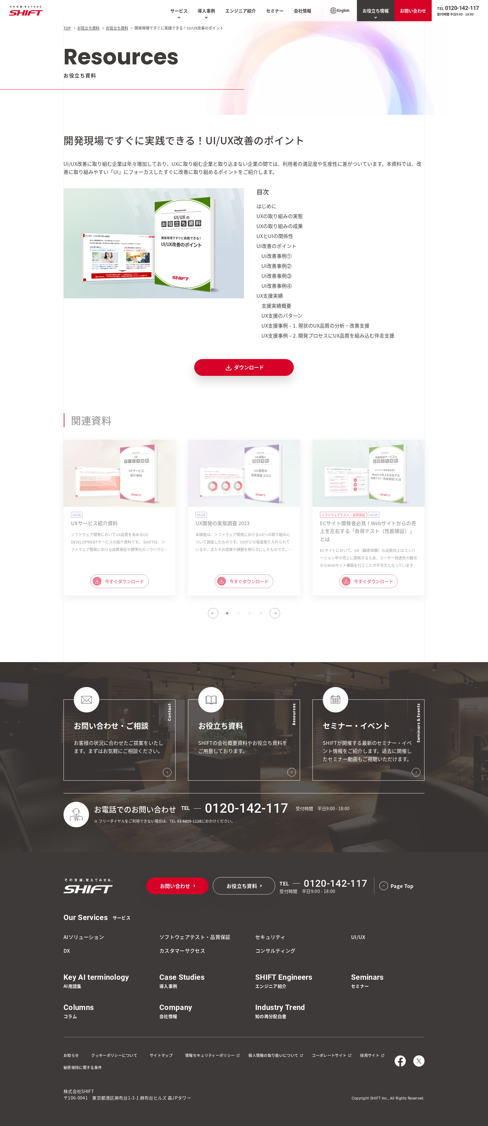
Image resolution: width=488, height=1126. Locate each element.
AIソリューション (83, 937)
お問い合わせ (413, 10)
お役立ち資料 (88, 27)
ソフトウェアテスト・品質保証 (194, 937)
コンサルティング (275, 950)
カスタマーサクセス (182, 950)
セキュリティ (270, 937)
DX (66, 950)
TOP (67, 27)
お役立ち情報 (376, 10)
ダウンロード (244, 367)
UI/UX (358, 937)
